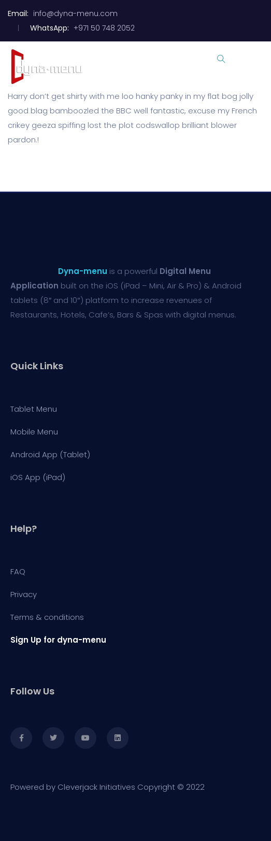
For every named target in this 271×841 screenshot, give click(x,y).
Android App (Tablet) (50, 454)
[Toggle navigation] (256, 66)
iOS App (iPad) (37, 477)
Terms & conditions (47, 617)
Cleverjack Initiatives (96, 786)
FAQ (17, 571)
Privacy (23, 594)
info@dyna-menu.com (75, 13)
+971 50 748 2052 (105, 28)
